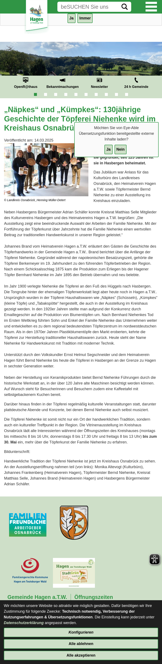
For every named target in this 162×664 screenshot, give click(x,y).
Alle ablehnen (81, 644)
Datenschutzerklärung (24, 623)
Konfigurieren (81, 632)
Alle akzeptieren (80, 655)
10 (126, 94)
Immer (85, 18)
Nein (120, 149)
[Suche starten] (124, 7)
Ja (108, 149)
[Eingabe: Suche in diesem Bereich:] (87, 7)
